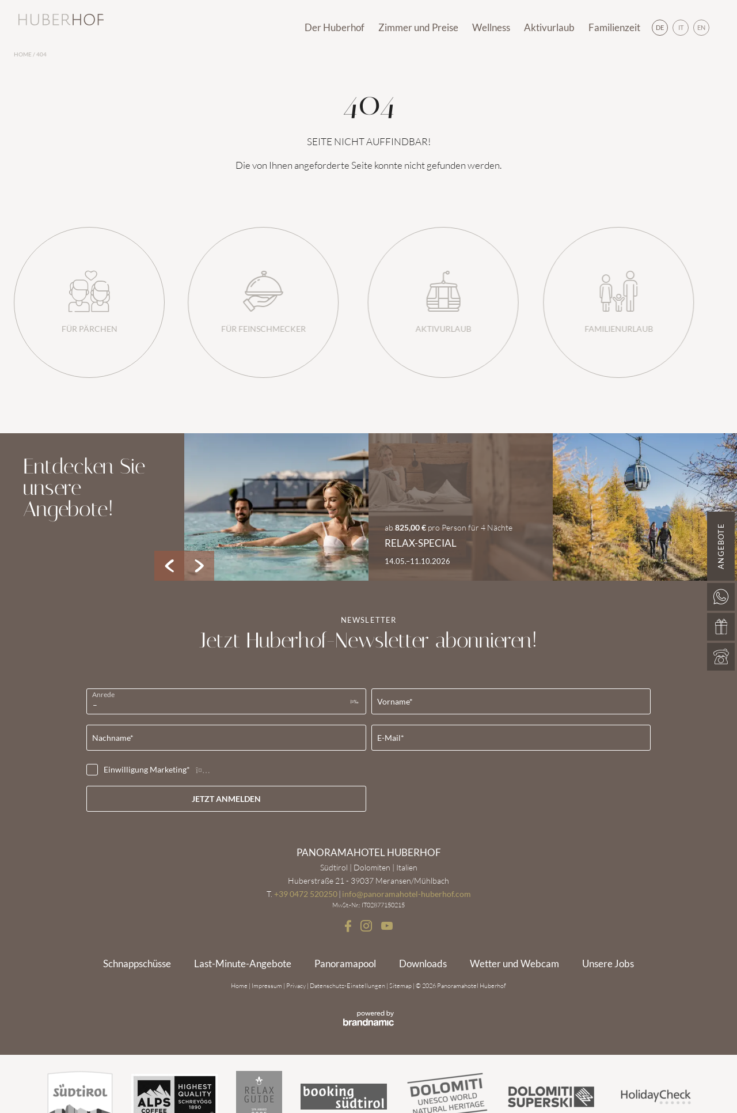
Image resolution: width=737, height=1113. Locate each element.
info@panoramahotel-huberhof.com (406, 894)
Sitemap (401, 986)
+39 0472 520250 (305, 894)
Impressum (267, 986)
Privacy (296, 986)
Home (23, 54)
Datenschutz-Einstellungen (348, 986)
